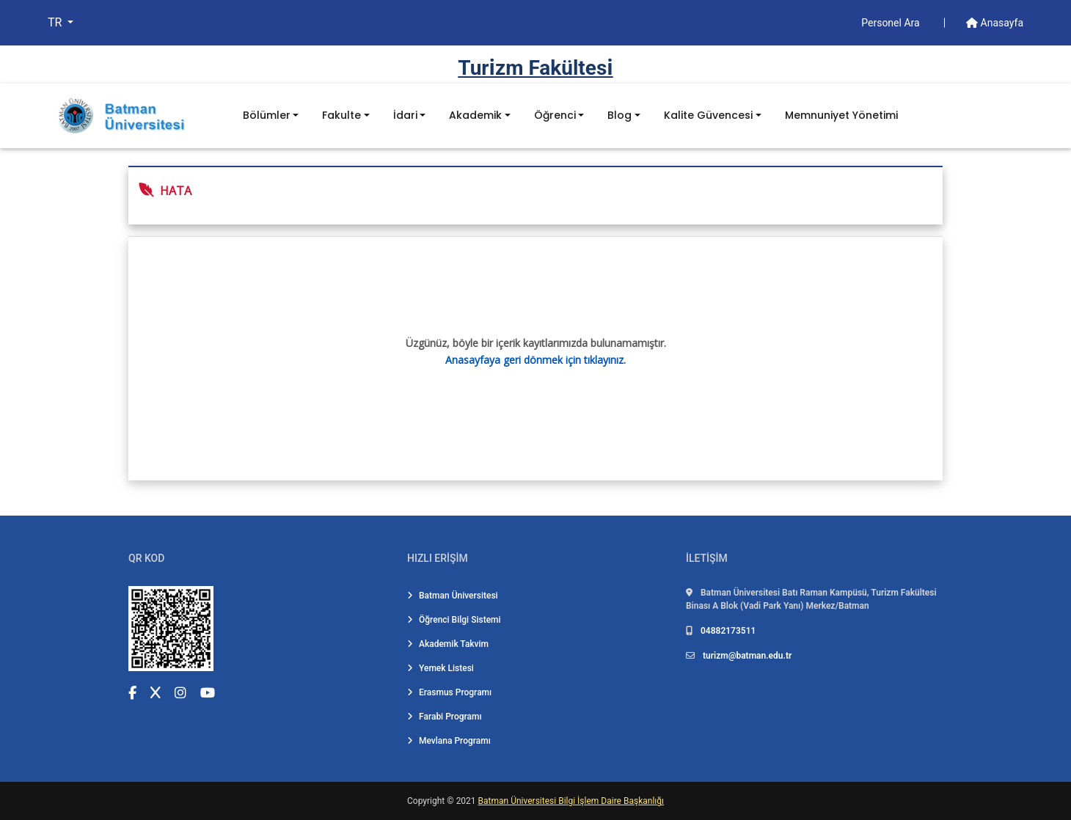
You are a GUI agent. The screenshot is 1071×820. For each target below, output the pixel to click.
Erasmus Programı (449, 692)
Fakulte (341, 115)
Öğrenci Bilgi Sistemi (454, 620)
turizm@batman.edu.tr (747, 656)
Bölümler (266, 115)
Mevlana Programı (449, 741)
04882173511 (728, 631)
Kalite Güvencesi (708, 115)
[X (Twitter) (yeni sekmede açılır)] (155, 693)
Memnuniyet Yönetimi (841, 115)
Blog (619, 115)
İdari (405, 115)
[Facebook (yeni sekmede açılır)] (132, 693)
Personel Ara (891, 23)
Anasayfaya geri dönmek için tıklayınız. (535, 360)
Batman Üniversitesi (452, 595)
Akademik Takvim (448, 644)
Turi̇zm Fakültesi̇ (535, 68)
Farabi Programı (444, 716)
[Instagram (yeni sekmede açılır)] (180, 693)
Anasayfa (994, 23)
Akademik (475, 115)
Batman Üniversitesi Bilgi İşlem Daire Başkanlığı (571, 801)
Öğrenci (555, 115)
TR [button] (56, 22)
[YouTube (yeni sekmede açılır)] (207, 693)
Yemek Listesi (440, 668)
